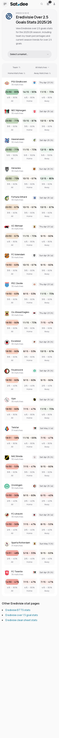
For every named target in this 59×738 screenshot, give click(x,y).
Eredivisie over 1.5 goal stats (22, 615)
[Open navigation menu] (5, 4)
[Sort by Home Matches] (16, 73)
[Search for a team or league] (42, 4)
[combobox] (30, 54)
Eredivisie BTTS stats (18, 610)
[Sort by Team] (16, 67)
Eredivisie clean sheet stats (21, 620)
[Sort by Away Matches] (42, 73)
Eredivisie (22, 13)
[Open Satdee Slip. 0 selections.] (48, 3)
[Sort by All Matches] (42, 67)
